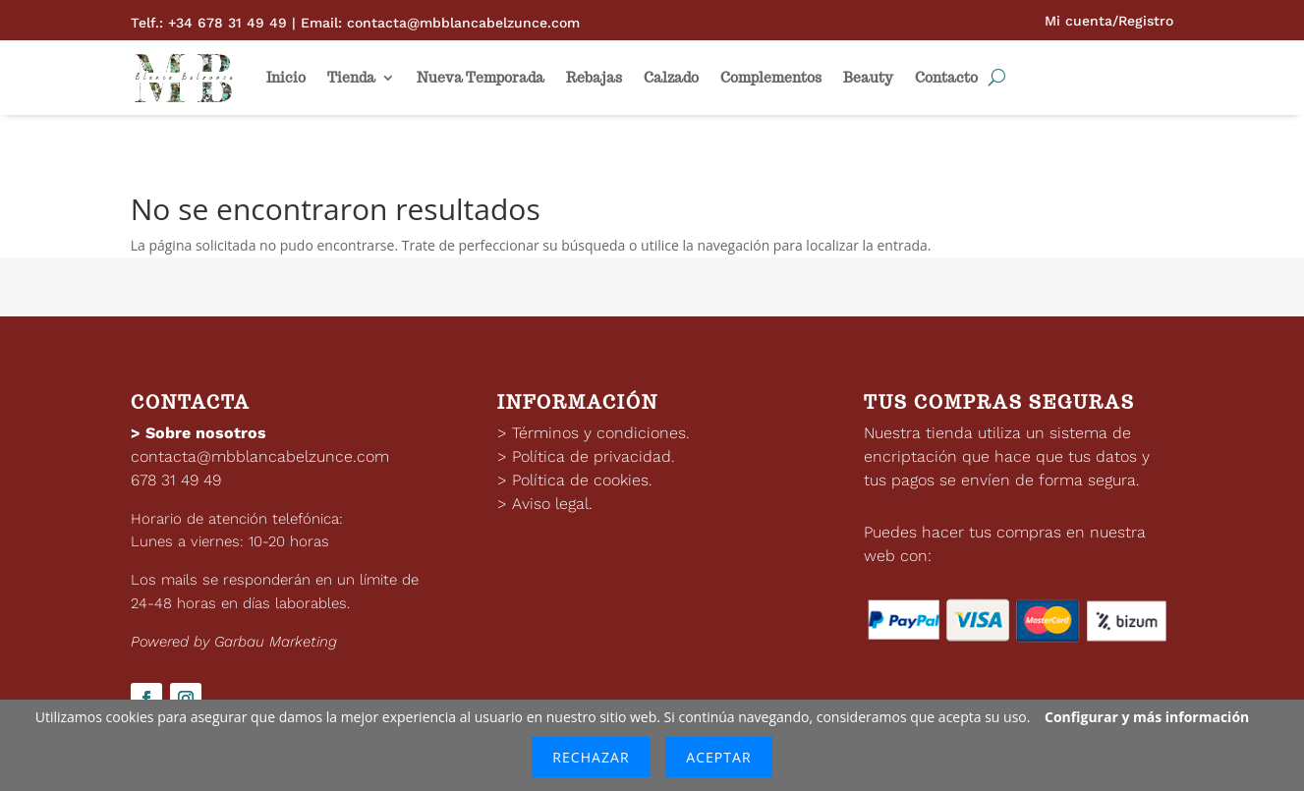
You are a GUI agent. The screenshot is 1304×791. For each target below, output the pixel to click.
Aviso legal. (552, 503)
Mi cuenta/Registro (1109, 20)
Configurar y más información (1147, 716)
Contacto (946, 77)
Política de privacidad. (593, 456)
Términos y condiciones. (601, 433)
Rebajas (594, 77)
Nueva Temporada (480, 77)
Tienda (351, 77)
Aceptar (718, 757)
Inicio (286, 77)
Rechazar (590, 757)
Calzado (671, 77)
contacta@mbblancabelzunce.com (260, 456)
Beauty (868, 77)
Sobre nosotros (205, 433)
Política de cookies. (582, 480)
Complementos (771, 77)
